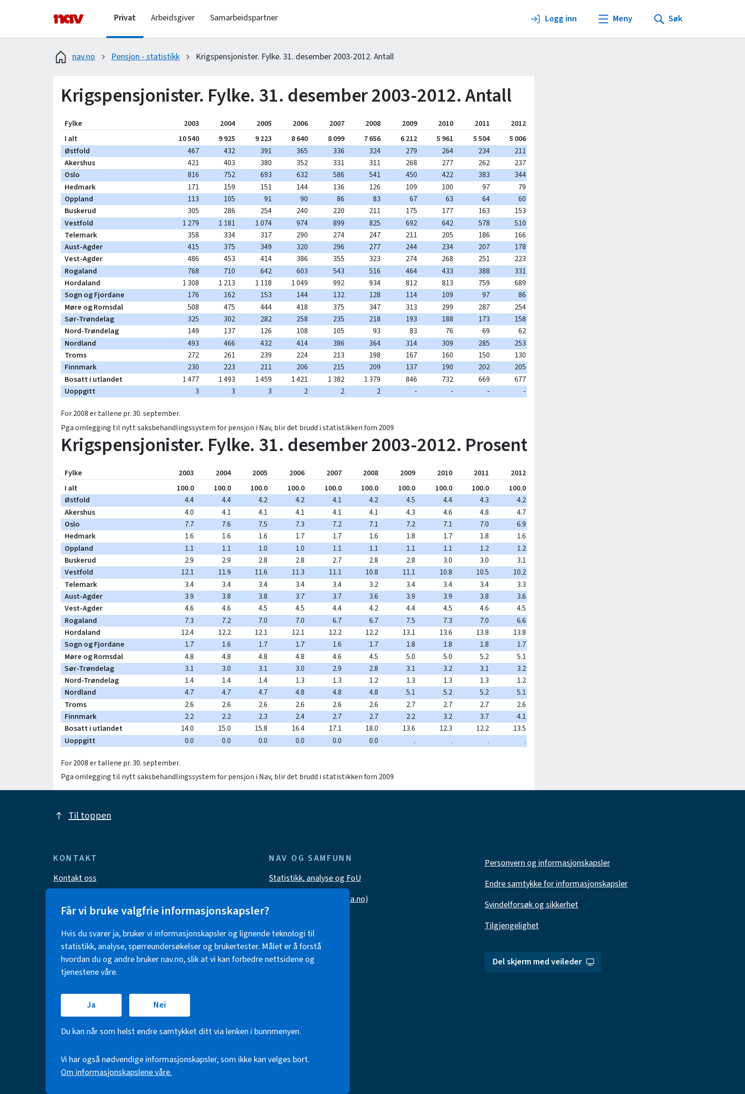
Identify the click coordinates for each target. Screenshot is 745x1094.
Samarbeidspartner (244, 18)
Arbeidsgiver (173, 18)
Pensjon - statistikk (145, 57)
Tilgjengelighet (512, 926)
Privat (125, 18)
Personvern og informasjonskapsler (547, 863)
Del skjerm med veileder (544, 962)
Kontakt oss (74, 878)
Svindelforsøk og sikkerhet (531, 905)
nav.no (74, 57)
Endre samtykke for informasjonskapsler (556, 884)
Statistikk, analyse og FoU (315, 878)
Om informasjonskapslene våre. (116, 1072)
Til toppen (82, 815)
